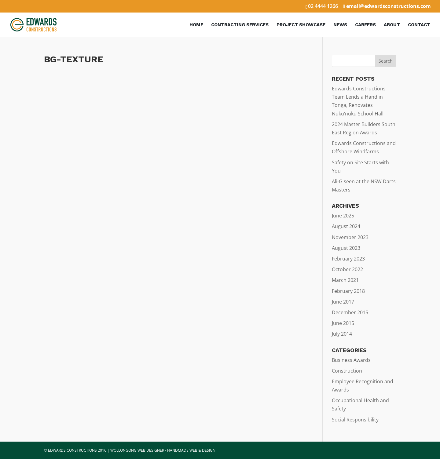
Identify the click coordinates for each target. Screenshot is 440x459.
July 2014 (342, 333)
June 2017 (343, 301)
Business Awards (351, 360)
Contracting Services (240, 25)
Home (196, 25)
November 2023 (350, 237)
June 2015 (343, 323)
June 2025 (343, 215)
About (392, 25)
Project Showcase (301, 25)
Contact (419, 25)
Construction (347, 370)
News (340, 25)
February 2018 (348, 291)
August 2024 (346, 226)
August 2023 (346, 248)
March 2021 (345, 280)
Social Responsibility (355, 419)
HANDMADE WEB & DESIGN (191, 450)
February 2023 (348, 258)
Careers (365, 25)
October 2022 (347, 269)
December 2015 (350, 312)
